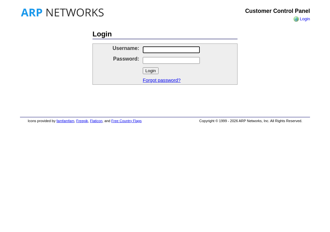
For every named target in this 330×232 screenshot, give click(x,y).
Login (305, 18)
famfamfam (65, 121)
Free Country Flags (126, 121)
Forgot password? (161, 80)
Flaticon (96, 121)
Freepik (82, 121)
